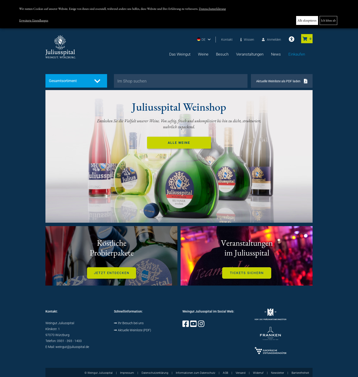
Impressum (127, 372)
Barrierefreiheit (300, 372)
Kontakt (227, 39)
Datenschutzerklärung (212, 9)
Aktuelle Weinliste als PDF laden (278, 81)
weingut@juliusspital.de (72, 347)
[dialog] (179, 14)
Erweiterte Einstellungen (33, 20)
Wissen (247, 39)
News (276, 54)
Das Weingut (179, 54)
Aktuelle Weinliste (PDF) (132, 330)
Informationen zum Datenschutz (195, 372)
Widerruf (258, 372)
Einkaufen (296, 54)
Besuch (222, 54)
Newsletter (277, 372)
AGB (225, 372)
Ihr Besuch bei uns (129, 323)
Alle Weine (179, 142)
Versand (240, 372)
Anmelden (271, 39)
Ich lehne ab (328, 20)
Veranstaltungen (249, 54)
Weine (203, 54)
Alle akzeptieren (306, 20)
